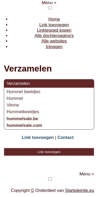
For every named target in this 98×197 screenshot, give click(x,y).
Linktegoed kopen (54, 30)
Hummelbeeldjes (23, 111)
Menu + (49, 2)
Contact (65, 137)
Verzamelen (18, 83)
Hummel (15, 98)
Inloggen (54, 46)
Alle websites (54, 41)
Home (54, 19)
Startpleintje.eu (79, 190)
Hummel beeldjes (23, 91)
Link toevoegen (54, 24)
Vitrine (13, 105)
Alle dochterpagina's (54, 35)
